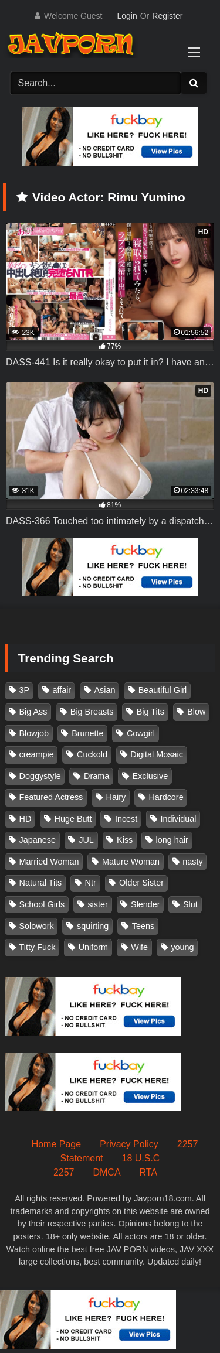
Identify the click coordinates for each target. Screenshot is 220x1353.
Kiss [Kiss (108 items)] (125, 840)
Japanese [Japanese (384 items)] (37, 840)
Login (127, 15)
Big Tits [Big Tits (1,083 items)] (150, 711)
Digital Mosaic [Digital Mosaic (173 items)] (156, 754)
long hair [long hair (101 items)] (172, 840)
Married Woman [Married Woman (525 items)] (49, 861)
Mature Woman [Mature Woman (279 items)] (131, 861)
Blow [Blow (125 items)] (196, 711)
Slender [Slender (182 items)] (145, 904)
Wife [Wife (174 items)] (139, 947)
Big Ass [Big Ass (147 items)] (33, 711)
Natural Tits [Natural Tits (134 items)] (40, 882)
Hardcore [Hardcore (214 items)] (165, 797)
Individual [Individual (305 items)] (179, 819)
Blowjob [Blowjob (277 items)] (34, 733)
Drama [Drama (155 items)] (96, 776)
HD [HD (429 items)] (25, 819)
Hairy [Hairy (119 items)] (116, 797)
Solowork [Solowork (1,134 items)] (36, 926)
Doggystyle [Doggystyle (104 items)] (40, 776)
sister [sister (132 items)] (97, 904)
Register (167, 15)
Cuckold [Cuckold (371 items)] (92, 754)
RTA (149, 1172)
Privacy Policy (129, 1144)
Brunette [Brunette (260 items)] (87, 733)
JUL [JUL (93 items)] (86, 840)
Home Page (57, 1144)
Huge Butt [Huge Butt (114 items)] (73, 819)
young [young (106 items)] (182, 947)
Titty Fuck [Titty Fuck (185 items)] (37, 947)
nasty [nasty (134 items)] (192, 861)
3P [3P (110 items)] (24, 690)
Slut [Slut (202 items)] (190, 904)
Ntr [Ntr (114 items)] (90, 882)
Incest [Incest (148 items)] (126, 819)
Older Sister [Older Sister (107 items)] (141, 882)
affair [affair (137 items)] (61, 690)
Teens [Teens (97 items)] (143, 926)
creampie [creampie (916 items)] (36, 754)
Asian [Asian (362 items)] (104, 690)
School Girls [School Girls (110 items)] (42, 904)
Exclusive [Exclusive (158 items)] (150, 776)
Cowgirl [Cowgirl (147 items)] (141, 733)
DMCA (106, 1172)
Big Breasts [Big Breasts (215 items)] (92, 711)
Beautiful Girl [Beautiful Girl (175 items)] (162, 690)
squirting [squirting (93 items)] (93, 926)
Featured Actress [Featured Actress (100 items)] (51, 797)
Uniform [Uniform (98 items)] (93, 947)
